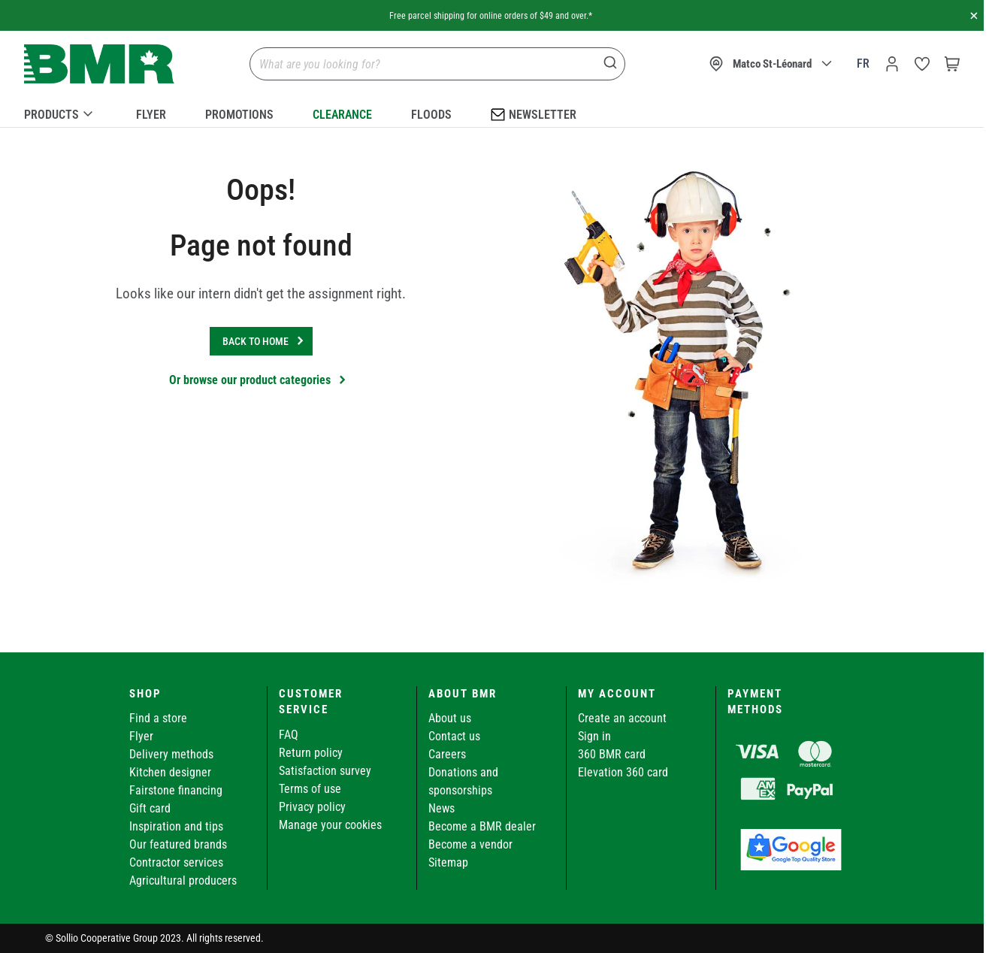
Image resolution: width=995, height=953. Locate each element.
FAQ (288, 735)
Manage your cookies (330, 825)
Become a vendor (470, 844)
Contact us (454, 736)
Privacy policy (312, 807)
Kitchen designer (170, 772)
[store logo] (99, 64)
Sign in (594, 736)
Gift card (150, 808)
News (441, 808)
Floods (431, 114)
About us (449, 718)
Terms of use (310, 789)
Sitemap (448, 862)
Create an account (622, 718)
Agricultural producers (183, 880)
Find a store (158, 718)
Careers (447, 754)
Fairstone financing (175, 790)
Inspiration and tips (176, 826)
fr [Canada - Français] (863, 63)
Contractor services (176, 862)
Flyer (151, 114)
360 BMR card (612, 754)
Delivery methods (171, 754)
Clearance (342, 114)
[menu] (492, 112)
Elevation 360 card (623, 772)
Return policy (311, 753)
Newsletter (533, 114)
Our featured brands (178, 844)
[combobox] (437, 63)
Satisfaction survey (325, 771)
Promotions (239, 114)
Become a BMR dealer (482, 826)
